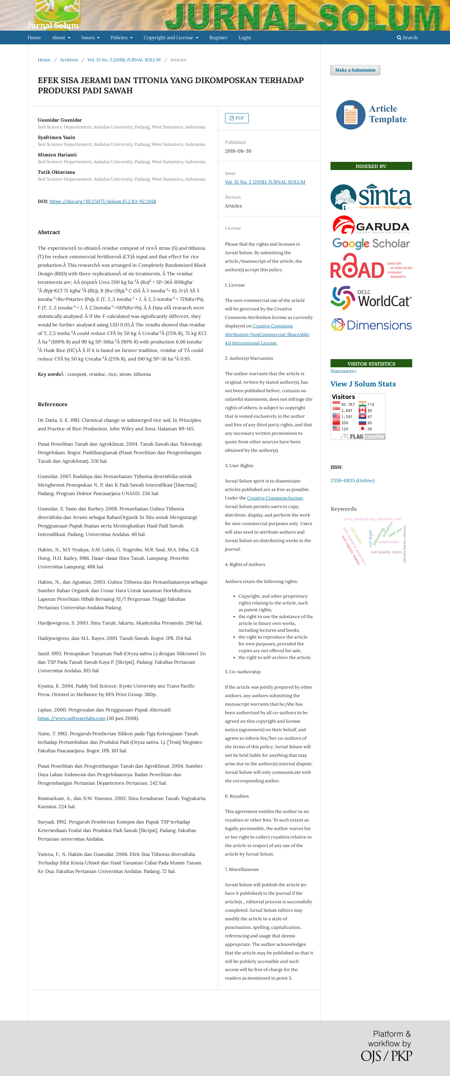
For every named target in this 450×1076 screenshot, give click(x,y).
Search (407, 37)
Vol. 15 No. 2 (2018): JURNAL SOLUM (124, 60)
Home (34, 37)
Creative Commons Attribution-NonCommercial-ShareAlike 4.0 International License (267, 334)
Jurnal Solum (53, 25)
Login (245, 37)
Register (218, 37)
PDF (239, 118)
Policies (120, 37)
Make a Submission (355, 70)
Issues (88, 37)
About (59, 37)
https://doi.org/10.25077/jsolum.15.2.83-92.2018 (103, 201)
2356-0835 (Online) (352, 480)
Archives (69, 60)
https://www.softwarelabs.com (72, 718)
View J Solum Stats (363, 383)
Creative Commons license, (275, 498)
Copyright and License (169, 37)
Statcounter (343, 371)
